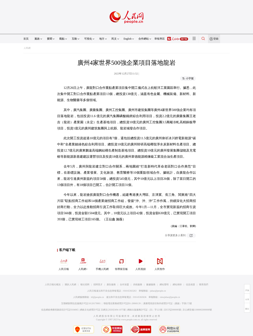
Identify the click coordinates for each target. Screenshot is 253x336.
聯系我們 (203, 284)
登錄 (215, 38)
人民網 (27, 48)
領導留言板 (121, 263)
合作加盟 (124, 284)
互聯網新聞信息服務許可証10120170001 (81, 303)
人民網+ (83, 263)
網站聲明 (164, 284)
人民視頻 (140, 263)
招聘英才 (97, 284)
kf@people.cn (97, 297)
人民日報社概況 (53, 284)
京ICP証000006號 (172, 310)
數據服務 (150, 284)
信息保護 (190, 284)
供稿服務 (137, 284)
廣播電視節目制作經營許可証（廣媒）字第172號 (167, 303)
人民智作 (159, 263)
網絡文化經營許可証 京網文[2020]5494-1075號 (103, 310)
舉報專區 (159, 38)
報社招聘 (84, 284)
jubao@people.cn (158, 291)
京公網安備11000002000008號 (197, 310)
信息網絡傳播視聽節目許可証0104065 (59, 310)
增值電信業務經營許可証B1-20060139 (122, 303)
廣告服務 (111, 284)
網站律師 (177, 284)
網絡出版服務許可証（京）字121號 (144, 310)
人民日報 (63, 263)
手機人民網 (102, 263)
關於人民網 (70, 284)
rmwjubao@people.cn (170, 297)
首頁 (26, 38)
